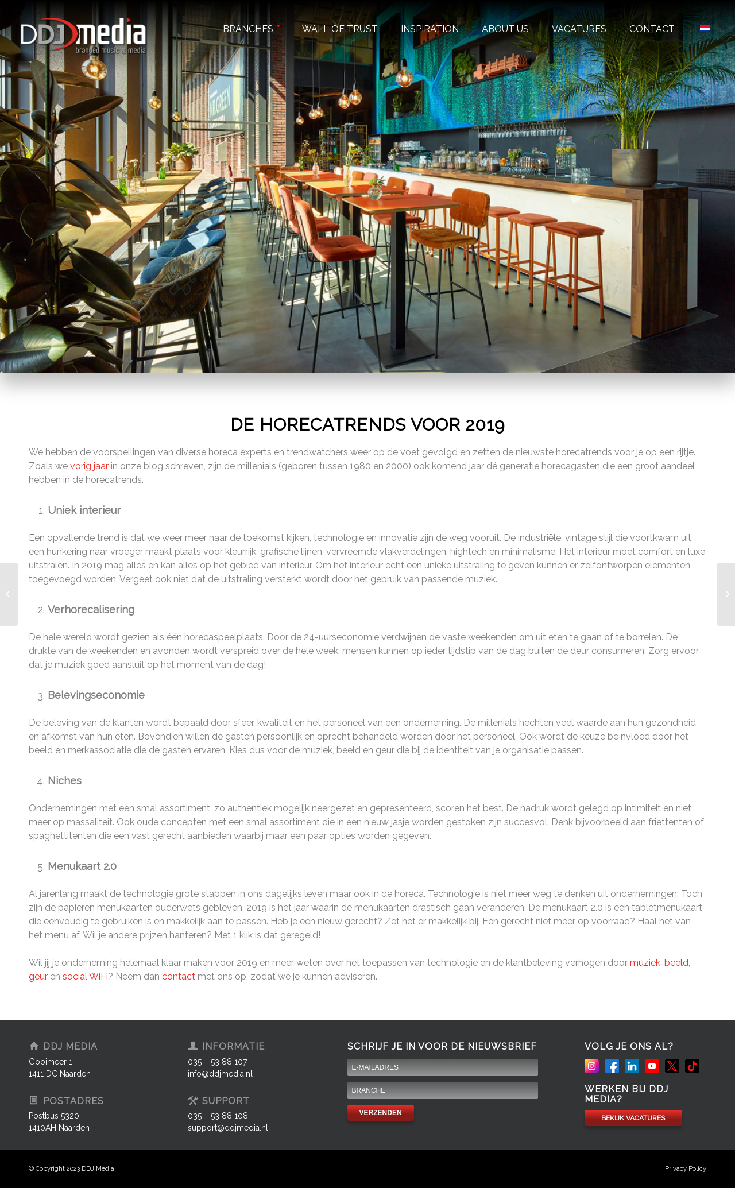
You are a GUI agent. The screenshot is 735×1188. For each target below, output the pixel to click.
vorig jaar (89, 466)
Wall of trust (340, 29)
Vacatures (579, 29)
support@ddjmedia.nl (228, 1127)
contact (178, 976)
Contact (652, 29)
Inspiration (430, 29)
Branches (251, 29)
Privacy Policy (685, 1168)
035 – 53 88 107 (217, 1061)
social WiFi (85, 976)
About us (505, 29)
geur (38, 976)
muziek (645, 962)
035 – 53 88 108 (218, 1115)
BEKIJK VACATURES (633, 1118)
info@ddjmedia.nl (220, 1073)
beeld (676, 962)
